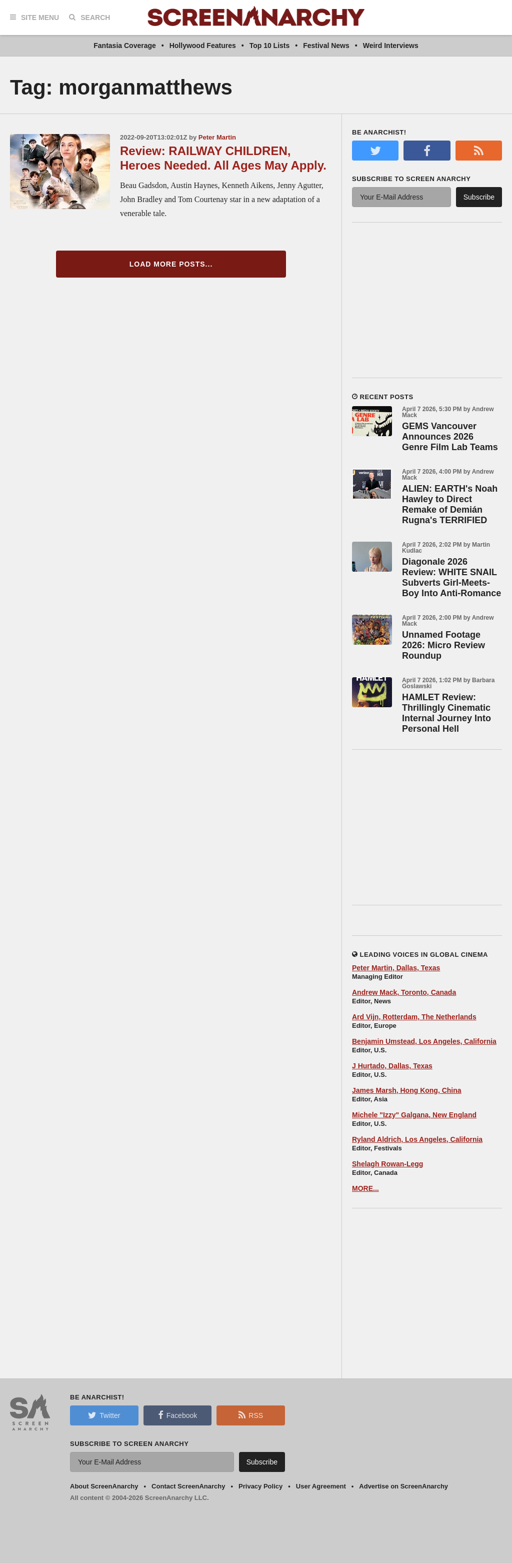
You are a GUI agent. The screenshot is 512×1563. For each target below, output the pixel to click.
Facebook (177, 1414)
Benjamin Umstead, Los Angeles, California (424, 1041)
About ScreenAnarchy (104, 1486)
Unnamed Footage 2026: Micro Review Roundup (443, 645)
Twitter (104, 1414)
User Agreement (321, 1486)
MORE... (365, 1188)
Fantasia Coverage (125, 46)
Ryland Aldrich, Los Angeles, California (417, 1139)
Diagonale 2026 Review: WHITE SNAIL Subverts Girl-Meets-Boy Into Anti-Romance (451, 577)
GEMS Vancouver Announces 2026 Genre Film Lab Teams (450, 436)
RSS (250, 1414)
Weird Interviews (390, 46)
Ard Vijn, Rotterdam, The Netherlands (414, 1017)
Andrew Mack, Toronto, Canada (404, 992)
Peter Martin (217, 137)
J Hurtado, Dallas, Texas (392, 1066)
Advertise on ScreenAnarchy (403, 1486)
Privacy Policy (260, 1486)
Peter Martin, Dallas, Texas (396, 968)
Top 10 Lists (270, 46)
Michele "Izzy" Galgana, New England (414, 1115)
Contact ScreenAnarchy (188, 1486)
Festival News (326, 46)
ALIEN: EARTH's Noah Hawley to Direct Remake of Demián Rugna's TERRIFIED (450, 504)
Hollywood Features (203, 46)
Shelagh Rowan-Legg (387, 1164)
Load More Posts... (171, 264)
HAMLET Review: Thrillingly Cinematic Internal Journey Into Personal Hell (446, 713)
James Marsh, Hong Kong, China (407, 1090)
